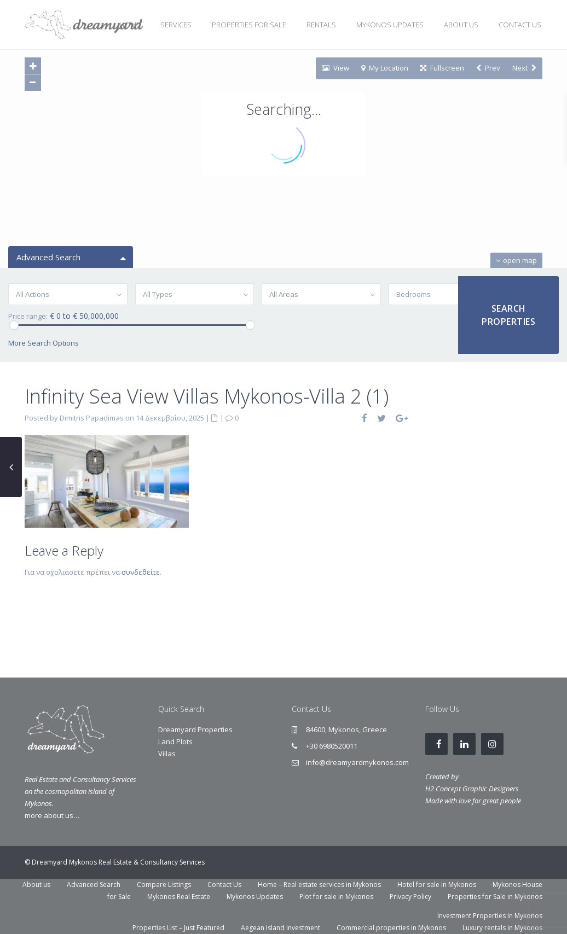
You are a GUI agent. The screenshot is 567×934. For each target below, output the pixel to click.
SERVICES (176, 25)
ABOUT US (461, 25)
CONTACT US (520, 25)
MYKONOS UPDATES (390, 25)
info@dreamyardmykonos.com (357, 762)
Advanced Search (93, 884)
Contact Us (224, 884)
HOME (129, 25)
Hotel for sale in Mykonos (436, 884)
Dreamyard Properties (195, 729)
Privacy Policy (410, 896)
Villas (167, 753)
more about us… (52, 815)
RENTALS (321, 25)
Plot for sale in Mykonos (336, 896)
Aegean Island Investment (280, 927)
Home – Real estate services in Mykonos (319, 884)
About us (36, 884)
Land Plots (175, 741)
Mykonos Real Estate (178, 896)
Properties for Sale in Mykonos (495, 896)
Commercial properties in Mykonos (391, 927)
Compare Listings (164, 884)
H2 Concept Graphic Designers (472, 788)
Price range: (28, 316)
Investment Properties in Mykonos (489, 915)
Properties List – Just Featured (178, 927)
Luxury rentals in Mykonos (502, 927)
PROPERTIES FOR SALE (249, 25)
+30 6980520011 (331, 746)
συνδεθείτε (140, 572)
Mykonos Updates (255, 896)
